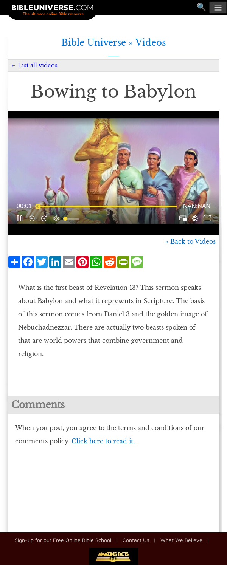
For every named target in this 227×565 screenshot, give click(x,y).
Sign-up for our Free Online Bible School (63, 540)
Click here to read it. (103, 441)
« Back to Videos (190, 241)
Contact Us (136, 540)
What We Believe (181, 540)
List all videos (38, 65)
